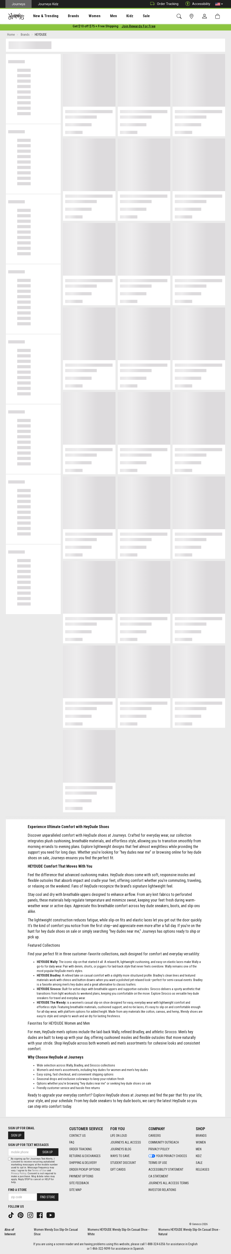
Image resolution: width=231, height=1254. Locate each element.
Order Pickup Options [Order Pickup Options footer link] (84, 1169)
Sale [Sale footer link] (199, 1163)
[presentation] (42, 16)
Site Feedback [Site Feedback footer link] (79, 1183)
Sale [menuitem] (130, 16)
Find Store (47, 1197)
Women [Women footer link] (201, 1142)
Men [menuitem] (101, 16)
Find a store (17, 1190)
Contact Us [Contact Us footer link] (77, 1135)
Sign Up (16, 1135)
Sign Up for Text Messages (28, 1145)
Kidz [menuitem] (116, 16)
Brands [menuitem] (66, 16)
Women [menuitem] (85, 16)
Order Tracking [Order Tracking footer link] (80, 1149)
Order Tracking (163, 4)
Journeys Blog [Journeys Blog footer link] (120, 1149)
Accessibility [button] (196, 4)
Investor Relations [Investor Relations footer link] (162, 1190)
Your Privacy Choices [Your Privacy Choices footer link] (167, 1156)
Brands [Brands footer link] (201, 1135)
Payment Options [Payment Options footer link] (81, 1176)
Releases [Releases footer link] (202, 1169)
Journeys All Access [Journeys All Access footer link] (125, 1142)
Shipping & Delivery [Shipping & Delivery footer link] (83, 1163)
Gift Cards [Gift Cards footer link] (118, 1169)
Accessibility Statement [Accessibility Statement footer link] (165, 1169)
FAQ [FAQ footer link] (71, 1142)
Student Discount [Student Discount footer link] (123, 1163)
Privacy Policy (18, 1173)
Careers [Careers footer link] (154, 1135)
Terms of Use (39, 1170)
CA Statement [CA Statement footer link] (158, 1176)
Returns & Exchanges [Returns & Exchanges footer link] (85, 1156)
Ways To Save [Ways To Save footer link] (120, 1156)
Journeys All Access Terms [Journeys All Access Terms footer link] (168, 1183)
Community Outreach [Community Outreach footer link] (163, 1142)
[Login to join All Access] (95, 27)
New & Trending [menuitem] (41, 16)
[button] (219, 4)
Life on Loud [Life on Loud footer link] (118, 1135)
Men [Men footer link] (198, 1149)
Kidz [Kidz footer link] (199, 1156)
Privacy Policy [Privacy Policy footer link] (158, 1149)
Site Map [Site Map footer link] (75, 1190)
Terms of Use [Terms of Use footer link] (157, 1163)
